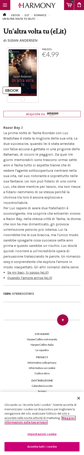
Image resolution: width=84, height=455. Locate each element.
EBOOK (15, 15)
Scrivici (42, 391)
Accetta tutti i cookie (42, 446)
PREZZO (47, 49)
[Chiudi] (79, 398)
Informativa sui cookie (42, 368)
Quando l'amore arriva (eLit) (29, 278)
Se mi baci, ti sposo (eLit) (28, 272)
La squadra (42, 350)
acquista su (42, 114)
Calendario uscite (42, 385)
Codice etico (42, 373)
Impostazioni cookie (42, 434)
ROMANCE (40, 15)
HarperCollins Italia (42, 344)
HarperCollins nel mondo (42, 339)
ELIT (27, 15)
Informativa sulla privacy (42, 362)
